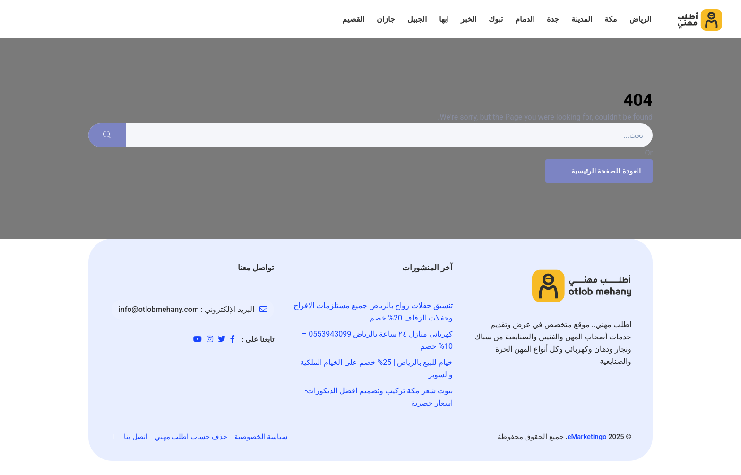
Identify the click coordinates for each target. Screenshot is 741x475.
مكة (610, 19)
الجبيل (417, 19)
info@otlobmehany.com (159, 309)
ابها (443, 19)
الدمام (524, 19)
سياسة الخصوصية (261, 436)
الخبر (468, 19)
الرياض (640, 19)
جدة (553, 19)
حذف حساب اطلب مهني (191, 436)
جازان (386, 19)
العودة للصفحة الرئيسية (598, 171)
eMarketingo (587, 436)
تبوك (496, 19)
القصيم (353, 19)
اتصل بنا (135, 436)
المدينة (581, 19)
